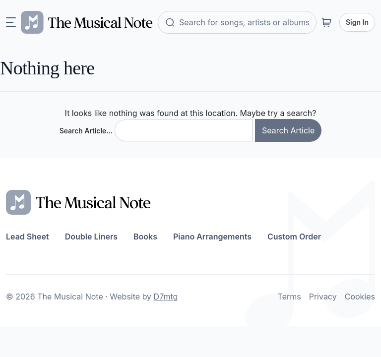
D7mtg (166, 296)
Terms (289, 296)
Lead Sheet (27, 236)
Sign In (357, 22)
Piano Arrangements (212, 236)
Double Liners (91, 236)
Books (145, 236)
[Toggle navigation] (11, 22)
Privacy (323, 296)
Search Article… (86, 130)
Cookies (360, 296)
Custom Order (294, 236)
